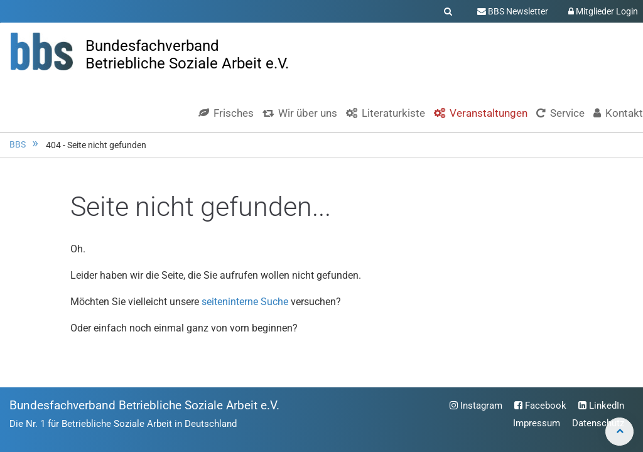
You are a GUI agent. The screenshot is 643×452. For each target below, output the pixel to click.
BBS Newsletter (512, 11)
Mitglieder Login (603, 11)
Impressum (536, 423)
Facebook (540, 405)
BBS (17, 144)
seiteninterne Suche (245, 302)
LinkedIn (601, 405)
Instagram (476, 405)
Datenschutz (598, 423)
